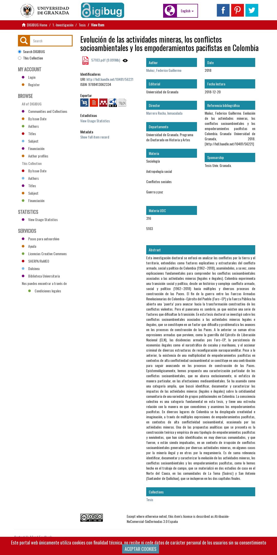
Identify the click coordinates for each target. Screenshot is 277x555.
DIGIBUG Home (37, 24)
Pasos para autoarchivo (40, 238)
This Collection (30, 58)
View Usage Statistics (95, 120)
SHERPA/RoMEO (35, 261)
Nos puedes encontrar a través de (44, 284)
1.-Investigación (63, 24)
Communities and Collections (44, 111)
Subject (30, 141)
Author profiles (35, 155)
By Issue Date (34, 118)
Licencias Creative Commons (44, 253)
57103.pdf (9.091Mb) (105, 60)
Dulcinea (30, 268)
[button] (187, 11)
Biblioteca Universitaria (41, 276)
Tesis (82, 24)
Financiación (33, 148)
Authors (30, 126)
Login (28, 77)
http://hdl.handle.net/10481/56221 (109, 79)
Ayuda (29, 246)
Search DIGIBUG (31, 51)
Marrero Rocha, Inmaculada (164, 113)
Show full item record (94, 137)
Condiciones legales (44, 290)
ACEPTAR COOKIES (140, 549)
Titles (29, 133)
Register (31, 84)
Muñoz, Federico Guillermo (163, 70)
